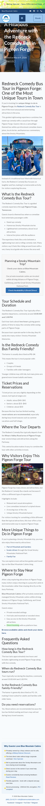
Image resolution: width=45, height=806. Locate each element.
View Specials (18, 759)
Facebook (10, 803)
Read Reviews (11, 777)
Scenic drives (12, 550)
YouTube (27, 803)
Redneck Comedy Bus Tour (28, 106)
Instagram (18, 803)
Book (38, 18)
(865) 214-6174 (11, 799)
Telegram (34, 803)
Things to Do (9, 61)
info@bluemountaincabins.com (28, 799)
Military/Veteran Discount (21, 753)
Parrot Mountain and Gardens (19, 547)
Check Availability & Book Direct (22, 290)
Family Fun (11, 556)
